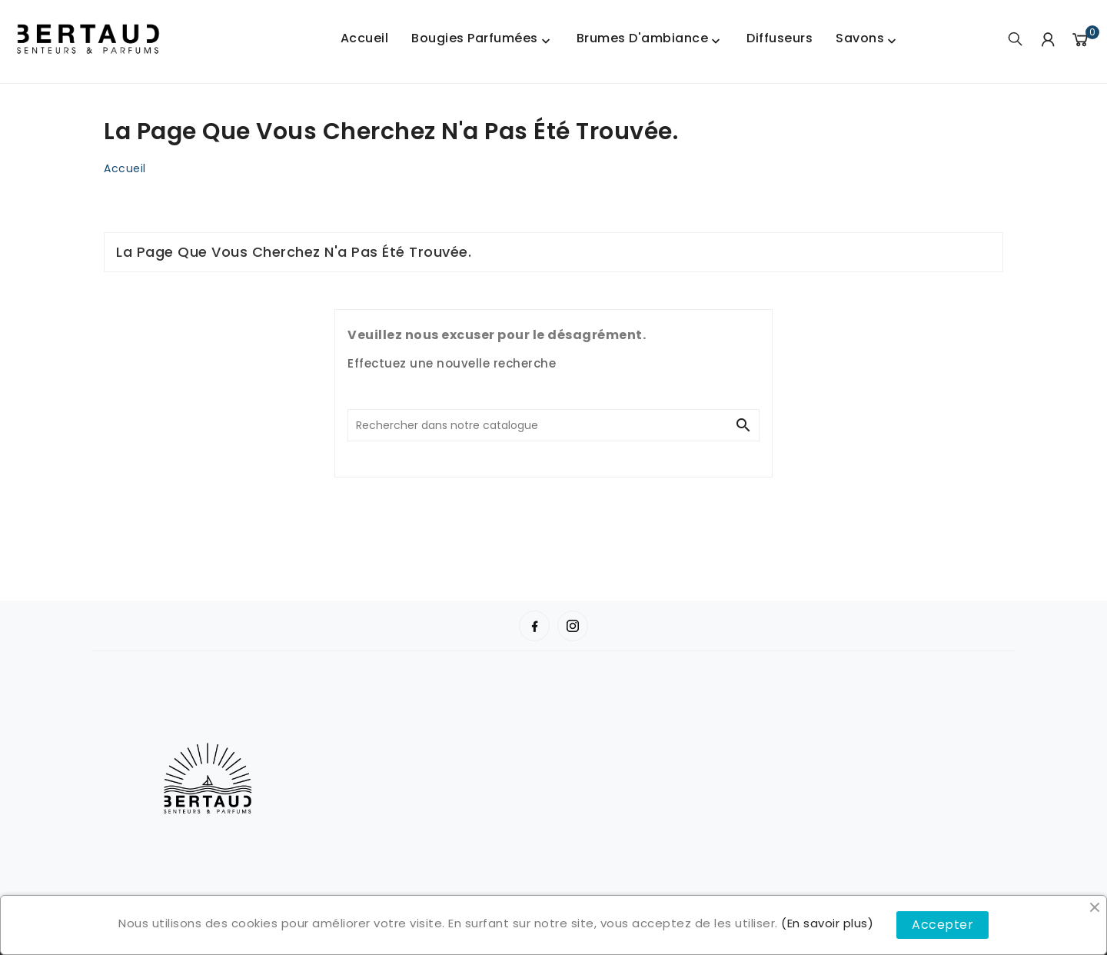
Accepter (942, 924)
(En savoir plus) (827, 923)
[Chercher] (538, 425)
